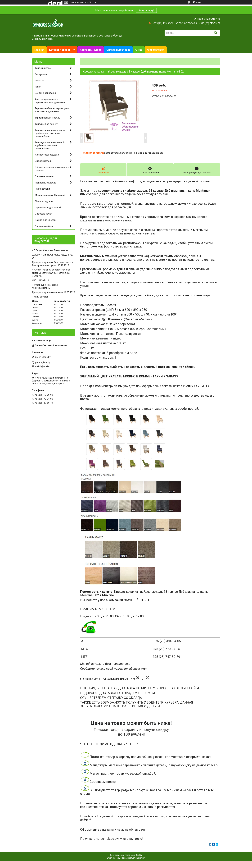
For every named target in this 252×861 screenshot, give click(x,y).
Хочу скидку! (146, 10)
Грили (38, 86)
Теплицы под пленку (46, 124)
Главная (39, 49)
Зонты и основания (45, 93)
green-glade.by (42, 362)
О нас (138, 49)
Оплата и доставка (118, 49)
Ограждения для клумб (48, 207)
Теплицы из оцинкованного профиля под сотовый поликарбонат (50, 133)
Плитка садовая (44, 201)
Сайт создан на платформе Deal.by (126, 855)
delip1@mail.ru (42, 366)
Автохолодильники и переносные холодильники (50, 101)
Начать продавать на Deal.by (83, 2)
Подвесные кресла (45, 182)
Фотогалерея (155, 49)
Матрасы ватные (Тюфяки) (50, 195)
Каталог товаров (60, 49)
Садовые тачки (43, 213)
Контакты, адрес (90, 49)
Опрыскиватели (43, 161)
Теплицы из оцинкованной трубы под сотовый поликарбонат (49, 145)
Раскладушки (42, 188)
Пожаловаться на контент (133, 858)
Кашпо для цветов (45, 220)
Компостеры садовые (47, 154)
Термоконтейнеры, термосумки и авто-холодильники (52, 110)
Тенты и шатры (43, 68)
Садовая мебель (44, 226)
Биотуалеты (41, 74)
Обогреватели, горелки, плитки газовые (52, 169)
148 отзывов (197, 2)
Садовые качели (44, 176)
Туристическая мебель (47, 117)
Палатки (39, 80)
